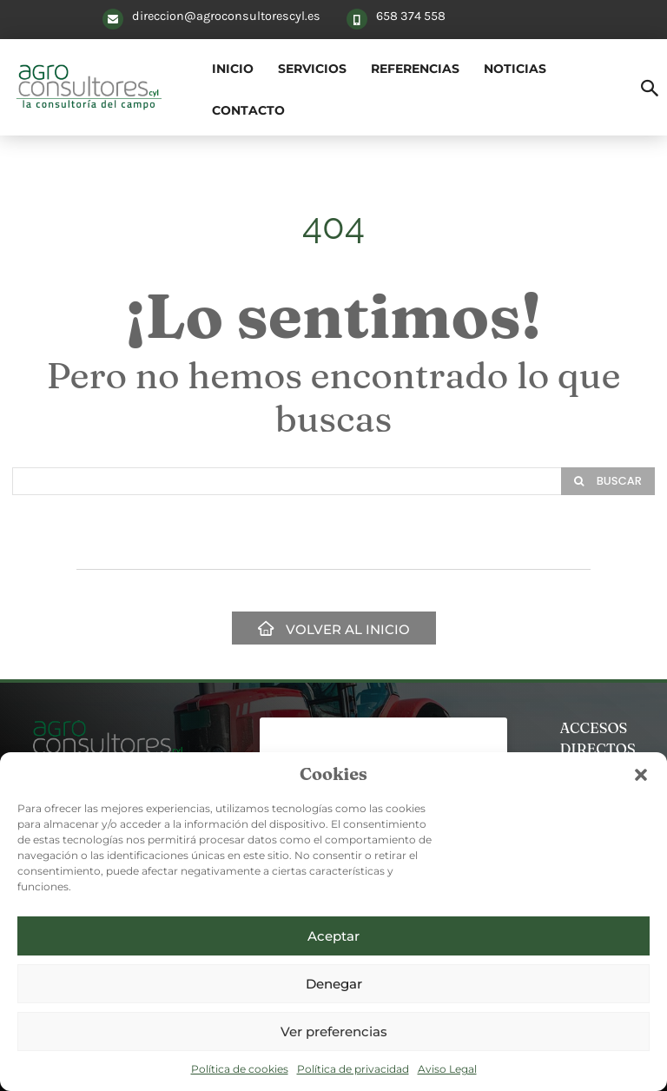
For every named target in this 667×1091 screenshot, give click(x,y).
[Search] (608, 481)
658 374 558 (411, 16)
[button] (641, 775)
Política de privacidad (353, 1068)
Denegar (334, 983)
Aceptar (333, 936)
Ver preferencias (334, 1031)
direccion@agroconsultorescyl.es (226, 16)
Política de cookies (239, 1068)
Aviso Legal (447, 1068)
